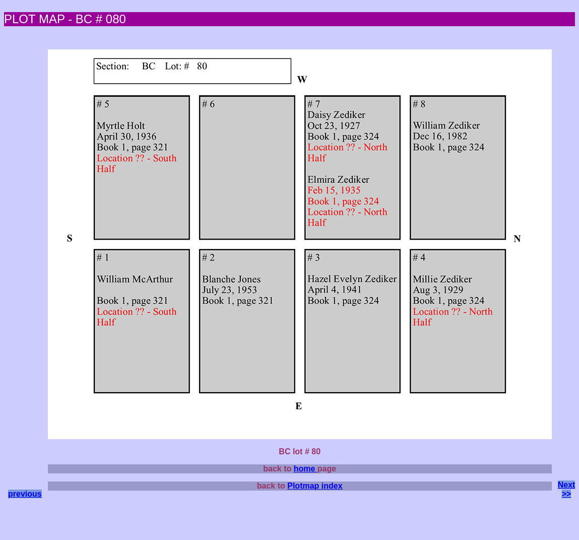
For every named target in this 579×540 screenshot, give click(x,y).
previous (25, 494)
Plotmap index (314, 486)
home (305, 468)
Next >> (566, 489)
